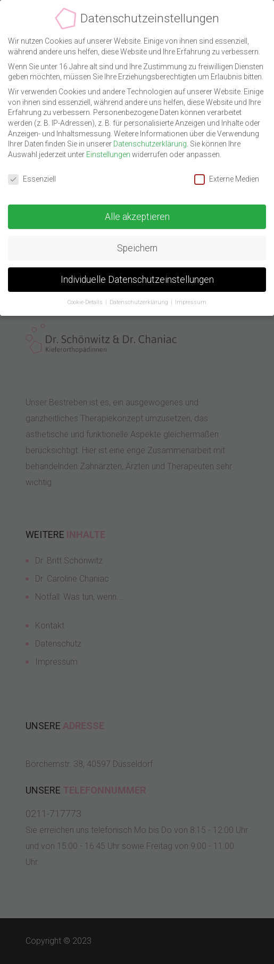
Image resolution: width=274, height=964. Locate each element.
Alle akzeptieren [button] (137, 215)
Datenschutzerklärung (150, 142)
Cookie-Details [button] (86, 301)
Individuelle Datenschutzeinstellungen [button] (137, 278)
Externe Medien (226, 178)
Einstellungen (108, 153)
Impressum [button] (190, 301)
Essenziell (32, 178)
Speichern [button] (137, 246)
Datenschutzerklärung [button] (140, 301)
